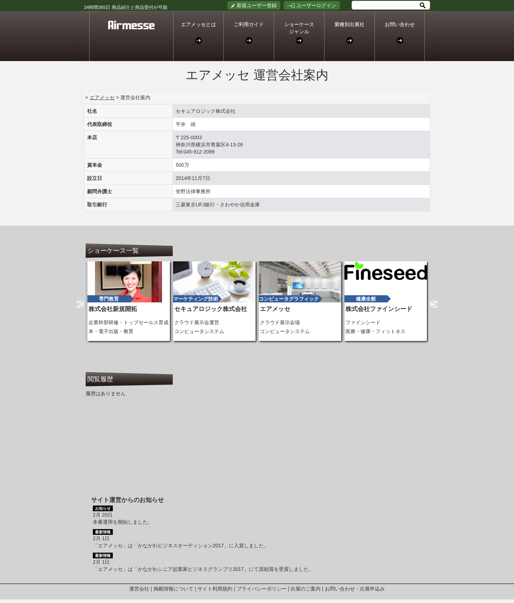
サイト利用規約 (214, 589)
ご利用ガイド (249, 32)
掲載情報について (173, 589)
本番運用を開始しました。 (123, 522)
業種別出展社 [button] (349, 32)
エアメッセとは (198, 32)
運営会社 (139, 589)
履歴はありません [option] (106, 393)
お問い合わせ (399, 32)
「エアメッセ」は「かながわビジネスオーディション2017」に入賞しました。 (181, 545)
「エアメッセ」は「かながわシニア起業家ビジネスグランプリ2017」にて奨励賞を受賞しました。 (203, 569)
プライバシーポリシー (262, 589)
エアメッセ (102, 97)
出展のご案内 (306, 589)
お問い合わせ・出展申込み (355, 589)
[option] (128, 301)
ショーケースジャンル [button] (299, 32)
